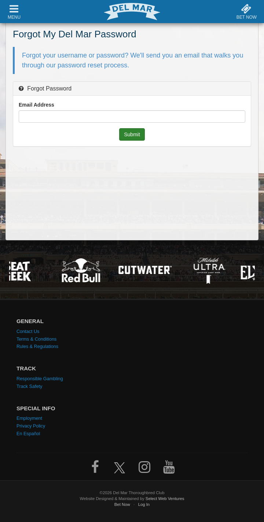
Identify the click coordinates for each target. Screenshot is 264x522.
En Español (28, 433)
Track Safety (29, 386)
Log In (144, 504)
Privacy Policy (30, 426)
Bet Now (122, 504)
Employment (29, 418)
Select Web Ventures (165, 498)
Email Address (36, 105)
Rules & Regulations (37, 346)
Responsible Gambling (39, 378)
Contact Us (27, 331)
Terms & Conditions (36, 339)
